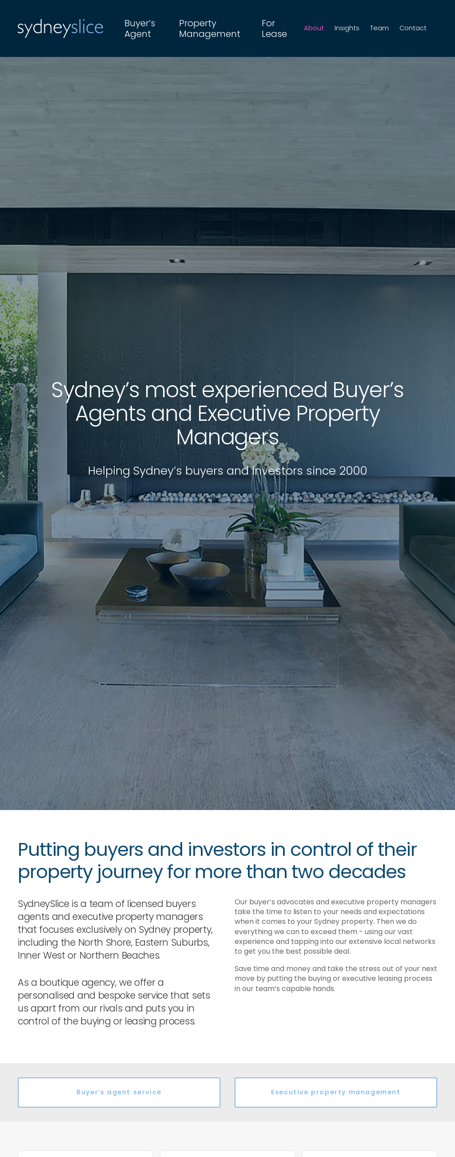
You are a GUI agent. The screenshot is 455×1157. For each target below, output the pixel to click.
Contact (413, 28)
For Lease (274, 28)
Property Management (209, 28)
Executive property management (335, 1092)
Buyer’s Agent (139, 28)
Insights (347, 28)
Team (379, 28)
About (314, 28)
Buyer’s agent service (119, 1092)
